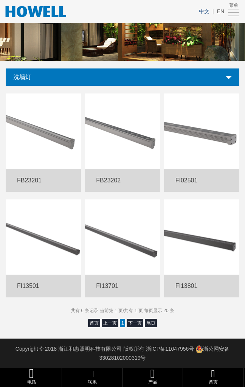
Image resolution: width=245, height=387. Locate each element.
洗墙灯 (22, 77)
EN (220, 11)
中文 (204, 11)
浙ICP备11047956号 (169, 349)
